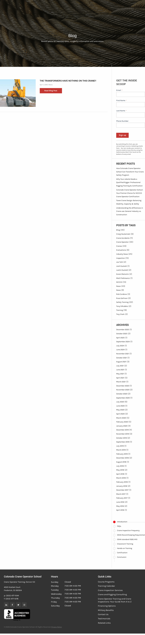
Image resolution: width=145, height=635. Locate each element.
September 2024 (123, 342)
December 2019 (122, 430)
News (51, 85)
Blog (118, 230)
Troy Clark (120, 314)
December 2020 (122, 386)
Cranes (119, 246)
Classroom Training (125, 544)
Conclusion (121, 557)
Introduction (122, 522)
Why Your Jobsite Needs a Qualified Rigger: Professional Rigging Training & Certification (129, 182)
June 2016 (120, 502)
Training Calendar (106, 586)
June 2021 (120, 370)
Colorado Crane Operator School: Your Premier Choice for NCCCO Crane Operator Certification (129, 193)
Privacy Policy (56, 627)
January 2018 (121, 486)
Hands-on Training (124, 548)
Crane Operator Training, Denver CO (19, 582)
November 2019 (122, 434)
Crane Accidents (122, 238)
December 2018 (122, 458)
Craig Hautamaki (123, 234)
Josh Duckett (121, 266)
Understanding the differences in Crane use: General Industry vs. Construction (129, 211)
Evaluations (121, 250)
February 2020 (122, 422)
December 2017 (122, 490)
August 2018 (121, 462)
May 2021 (120, 374)
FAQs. (119, 526)
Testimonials (104, 618)
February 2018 (122, 482)
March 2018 (121, 478)
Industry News (122, 254)
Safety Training (122, 302)
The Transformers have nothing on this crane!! (68, 80)
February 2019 (122, 454)
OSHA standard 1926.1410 (127, 539)
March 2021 (121, 382)
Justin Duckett (122, 270)
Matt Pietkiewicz (123, 278)
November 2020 (122, 390)
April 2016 (120, 510)
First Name (121, 100)
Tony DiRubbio (122, 306)
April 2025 (120, 338)
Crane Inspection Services (110, 590)
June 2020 (120, 406)
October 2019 (121, 438)
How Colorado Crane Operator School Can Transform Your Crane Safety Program (130, 171)
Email (119, 90)
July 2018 (120, 466)
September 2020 (123, 398)
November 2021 (122, 354)
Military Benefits (106, 610)
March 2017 (121, 494)
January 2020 (121, 426)
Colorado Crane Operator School (22, 576)
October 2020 (121, 394)
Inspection (120, 258)
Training (119, 310)
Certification (122, 553)
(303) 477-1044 (12, 595)
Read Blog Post (50, 91)
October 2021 (121, 358)
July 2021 (120, 366)
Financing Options (107, 606)
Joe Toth (119, 262)
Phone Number (122, 121)
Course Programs (106, 581)
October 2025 (121, 334)
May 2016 (120, 506)
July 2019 (120, 446)
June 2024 (120, 349)
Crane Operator (122, 242)
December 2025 (122, 329)
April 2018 (120, 474)
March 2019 (121, 450)
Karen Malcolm (122, 274)
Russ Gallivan (121, 298)
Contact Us (103, 614)
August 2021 (121, 362)
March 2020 (121, 418)
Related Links (104, 623)
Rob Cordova (121, 294)
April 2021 (120, 378)
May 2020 (120, 410)
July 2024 (120, 346)
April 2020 (120, 414)
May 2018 (120, 470)
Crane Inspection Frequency (128, 530)
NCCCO (119, 282)
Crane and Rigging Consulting (112, 594)
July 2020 (120, 402)
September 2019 (122, 442)
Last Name (121, 111)
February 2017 (121, 498)
